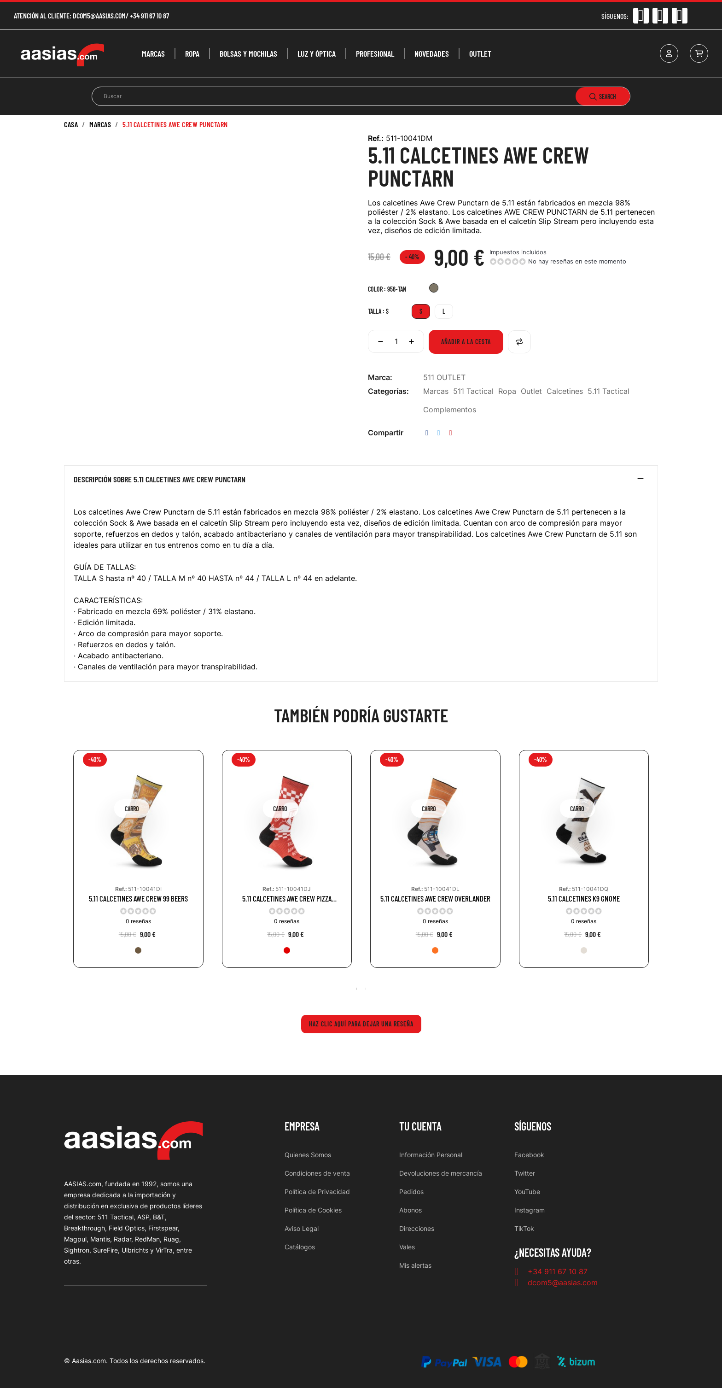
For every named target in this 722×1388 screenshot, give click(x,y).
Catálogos (300, 1247)
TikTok (524, 1228)
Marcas (435, 391)
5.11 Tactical (608, 391)
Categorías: (388, 391)
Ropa (507, 391)
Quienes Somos (308, 1155)
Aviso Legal (302, 1228)
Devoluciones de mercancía (440, 1173)
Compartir (426, 433)
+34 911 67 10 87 (149, 15)
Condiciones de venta (317, 1173)
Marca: (380, 377)
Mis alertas (415, 1265)
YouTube (527, 1191)
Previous (68, 865)
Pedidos (411, 1191)
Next (653, 865)
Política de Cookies (313, 1210)
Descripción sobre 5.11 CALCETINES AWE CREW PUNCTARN (159, 479)
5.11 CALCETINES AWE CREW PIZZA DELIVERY (287, 898)
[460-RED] (287, 950)
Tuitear (438, 433)
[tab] (361, 481)
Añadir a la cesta (466, 342)
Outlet (531, 391)
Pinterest (450, 433)
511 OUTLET (444, 377)
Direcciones (416, 1228)
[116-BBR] (138, 950)
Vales (407, 1247)
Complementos (449, 409)
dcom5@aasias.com (99, 15)
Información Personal (430, 1155)
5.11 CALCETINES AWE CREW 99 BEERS (138, 898)
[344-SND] (584, 950)
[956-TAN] (433, 289)
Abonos (410, 1210)
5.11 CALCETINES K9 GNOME (584, 898)
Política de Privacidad (317, 1191)
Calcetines (565, 391)
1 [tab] (356, 988)
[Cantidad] (396, 341)
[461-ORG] (435, 950)
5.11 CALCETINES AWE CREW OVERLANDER (435, 898)
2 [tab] (365, 988)
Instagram (529, 1210)
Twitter (524, 1173)
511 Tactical (473, 391)
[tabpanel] (138, 866)
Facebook (529, 1155)
